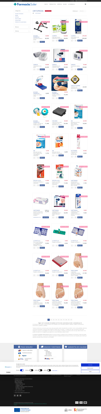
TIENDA (53, 372)
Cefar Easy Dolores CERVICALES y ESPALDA (57, 37)
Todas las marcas (55, 373)
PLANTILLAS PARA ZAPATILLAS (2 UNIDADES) (57, 182)
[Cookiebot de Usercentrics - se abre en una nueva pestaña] (8, 411)
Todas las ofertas (67, 373)
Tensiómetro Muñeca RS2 (76, 66)
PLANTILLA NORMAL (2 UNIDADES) (38, 182)
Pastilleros (18, 18)
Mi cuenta (72, 0)
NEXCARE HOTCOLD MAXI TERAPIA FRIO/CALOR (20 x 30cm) (76, 123)
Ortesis (17, 17)
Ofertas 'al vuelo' (67, 376)
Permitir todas (90, 404)
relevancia (82, 11)
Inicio (46, 4)
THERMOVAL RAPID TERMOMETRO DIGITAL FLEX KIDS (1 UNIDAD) (76, 213)
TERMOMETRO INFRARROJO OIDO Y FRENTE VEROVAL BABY (57, 213)
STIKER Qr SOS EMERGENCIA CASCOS (76, 87)
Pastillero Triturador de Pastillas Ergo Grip (38, 122)
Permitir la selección (90, 407)
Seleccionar (45, 217)
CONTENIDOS (80, 372)
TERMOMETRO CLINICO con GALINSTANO (76, 152)
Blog (77, 373)
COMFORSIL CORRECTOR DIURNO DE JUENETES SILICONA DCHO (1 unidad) (76, 273)
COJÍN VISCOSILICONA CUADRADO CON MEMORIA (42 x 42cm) (57, 122)
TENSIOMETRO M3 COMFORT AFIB (57, 66)
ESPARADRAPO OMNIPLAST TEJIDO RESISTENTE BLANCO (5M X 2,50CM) (76, 183)
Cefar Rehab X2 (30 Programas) (76, 37)
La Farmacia (71, 4)
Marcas (22, 27)
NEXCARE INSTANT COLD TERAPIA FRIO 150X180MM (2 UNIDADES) (38, 153)
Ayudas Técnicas (19, 13)
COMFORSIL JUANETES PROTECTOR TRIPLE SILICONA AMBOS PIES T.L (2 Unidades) (57, 303)
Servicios (78, 375)
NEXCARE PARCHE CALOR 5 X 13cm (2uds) (57, 152)
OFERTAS (66, 372)
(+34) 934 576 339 (18, 0)
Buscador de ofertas (68, 375)
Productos (52, 4)
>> (71, 319)
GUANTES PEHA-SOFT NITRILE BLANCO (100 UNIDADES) (38, 213)
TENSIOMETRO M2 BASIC (38, 66)
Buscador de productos (81, 0)
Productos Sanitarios (20, 22)
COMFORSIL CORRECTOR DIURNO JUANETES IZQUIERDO (38, 302)
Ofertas (59, 4)
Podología (18, 20)
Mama (16, 15)
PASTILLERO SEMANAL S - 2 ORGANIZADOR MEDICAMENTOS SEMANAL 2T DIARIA (38, 243)
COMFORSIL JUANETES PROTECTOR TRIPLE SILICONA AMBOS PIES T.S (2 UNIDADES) (76, 303)
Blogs (65, 4)
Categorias (22, 10)
